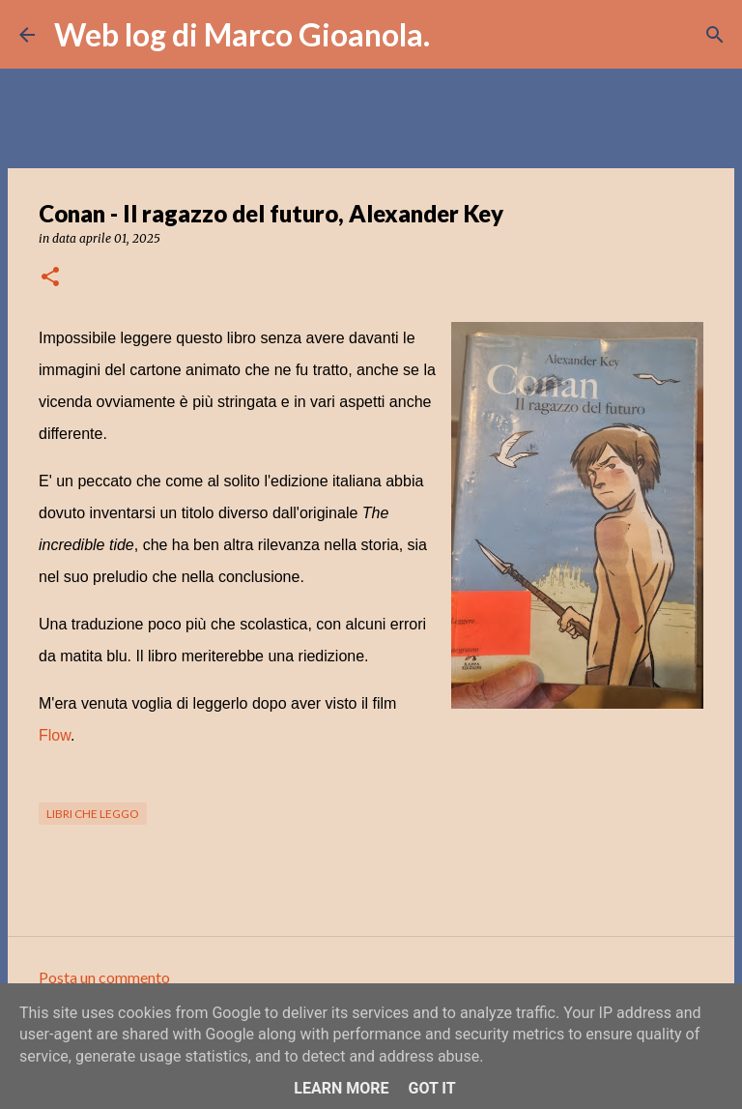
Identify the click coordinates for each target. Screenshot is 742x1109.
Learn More (341, 1088)
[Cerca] (457, 35)
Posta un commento (104, 977)
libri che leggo (92, 813)
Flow (55, 735)
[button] (50, 278)
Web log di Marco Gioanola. (242, 34)
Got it (431, 1088)
